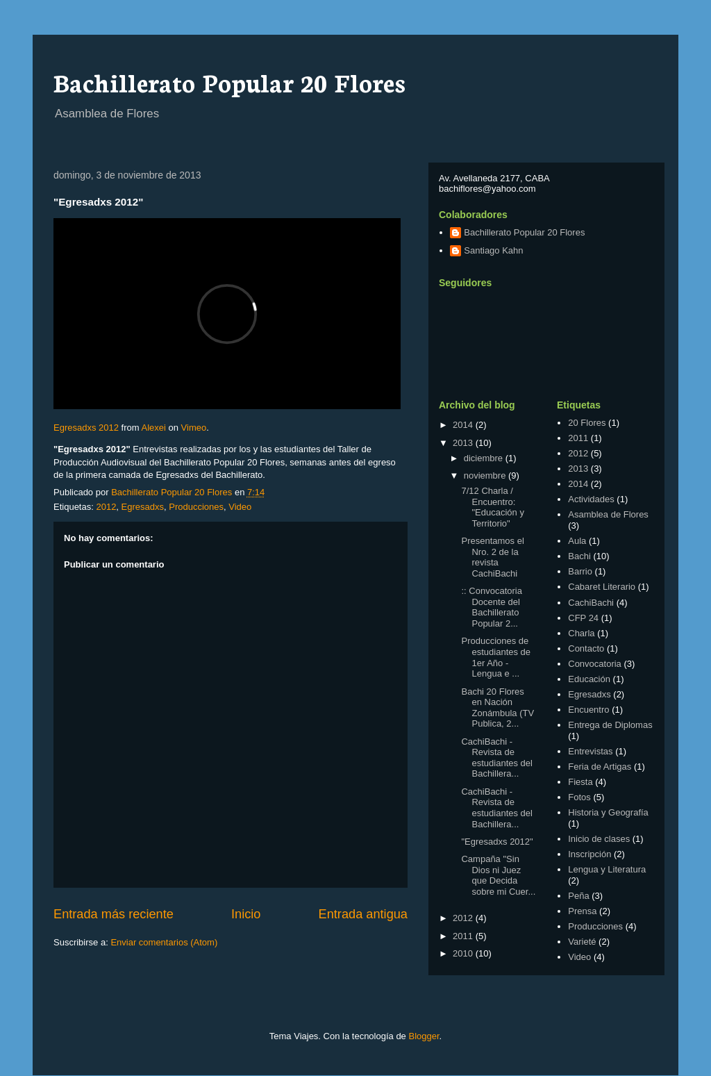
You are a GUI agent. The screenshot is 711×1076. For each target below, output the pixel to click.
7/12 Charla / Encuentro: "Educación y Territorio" (492, 507)
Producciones (196, 507)
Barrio (580, 571)
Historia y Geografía (608, 812)
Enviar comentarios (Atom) (163, 942)
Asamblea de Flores (608, 514)
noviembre (486, 475)
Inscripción (589, 854)
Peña (578, 896)
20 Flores (586, 422)
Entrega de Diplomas (610, 725)
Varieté (582, 941)
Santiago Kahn (493, 250)
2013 (464, 443)
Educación (589, 679)
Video (239, 507)
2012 (106, 507)
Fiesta (580, 782)
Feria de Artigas (599, 766)
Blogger (423, 1036)
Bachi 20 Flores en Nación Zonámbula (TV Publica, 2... (497, 707)
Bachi (579, 556)
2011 (464, 936)
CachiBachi (591, 602)
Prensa (582, 911)
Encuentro (588, 709)
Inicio (245, 914)
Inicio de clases (599, 839)
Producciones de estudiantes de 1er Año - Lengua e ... (495, 657)
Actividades (591, 499)
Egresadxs (143, 507)
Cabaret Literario (601, 586)
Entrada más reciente (113, 914)
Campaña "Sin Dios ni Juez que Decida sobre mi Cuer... (498, 875)
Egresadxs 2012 (86, 427)
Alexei (153, 427)
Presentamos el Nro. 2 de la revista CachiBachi (492, 557)
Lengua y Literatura (607, 869)
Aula (577, 541)
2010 (464, 953)
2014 (464, 425)
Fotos (579, 797)
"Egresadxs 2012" (497, 841)
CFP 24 (583, 618)
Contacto (586, 648)
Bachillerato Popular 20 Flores (229, 81)
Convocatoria (594, 664)
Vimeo (194, 427)
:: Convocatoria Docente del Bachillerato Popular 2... (491, 607)
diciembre (484, 458)
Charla (581, 633)
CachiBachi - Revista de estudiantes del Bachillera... (496, 757)
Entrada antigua (363, 914)
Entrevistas (590, 751)
